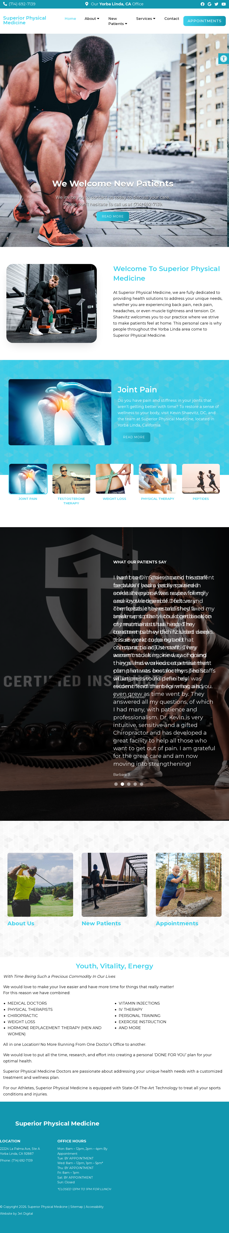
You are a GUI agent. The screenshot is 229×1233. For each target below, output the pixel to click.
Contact (171, 18)
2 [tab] (122, 784)
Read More (115, 216)
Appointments (205, 21)
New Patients (116, 21)
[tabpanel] (164, 677)
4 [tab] (135, 784)
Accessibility (95, 1207)
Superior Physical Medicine (24, 20)
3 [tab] (128, 784)
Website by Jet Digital (16, 1214)
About (90, 18)
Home (70, 18)
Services (144, 18)
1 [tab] (116, 784)
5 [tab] (141, 784)
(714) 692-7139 (22, 4)
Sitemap (76, 1207)
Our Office (116, 4)
